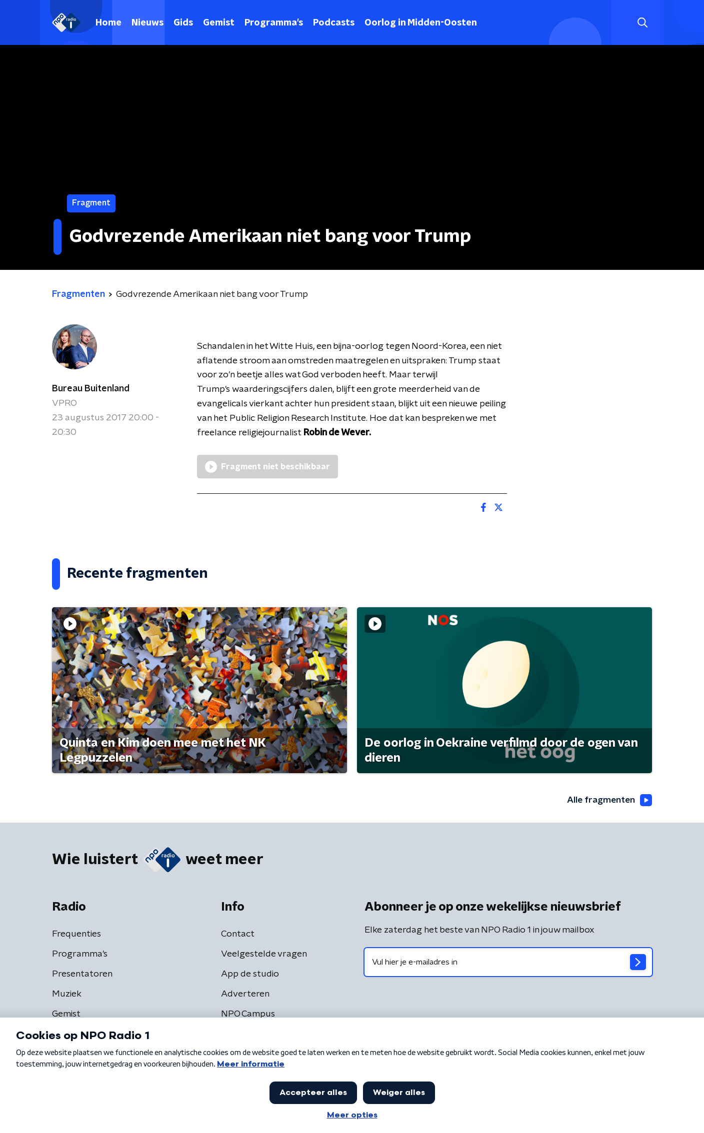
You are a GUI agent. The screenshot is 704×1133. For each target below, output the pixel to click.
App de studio (250, 974)
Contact (237, 934)
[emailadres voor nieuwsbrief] (508, 962)
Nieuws (148, 22)
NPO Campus (248, 1014)
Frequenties (76, 934)
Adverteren (245, 994)
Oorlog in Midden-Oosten (420, 22)
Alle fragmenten (608, 800)
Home (109, 22)
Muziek (67, 994)
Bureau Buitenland (91, 388)
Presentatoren (82, 974)
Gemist (218, 22)
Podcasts (333, 22)
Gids (183, 22)
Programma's (273, 22)
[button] (642, 22)
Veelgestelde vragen (264, 954)
